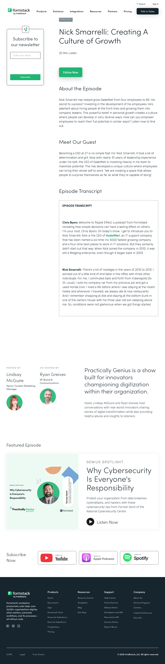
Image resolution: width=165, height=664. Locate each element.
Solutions (58, 11)
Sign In (156, 3)
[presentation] (34, 66)
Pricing (128, 11)
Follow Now (70, 72)
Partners (112, 11)
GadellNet (113, 235)
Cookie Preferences (143, 612)
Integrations (76, 11)
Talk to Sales (148, 11)
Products (42, 11)
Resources (95, 11)
